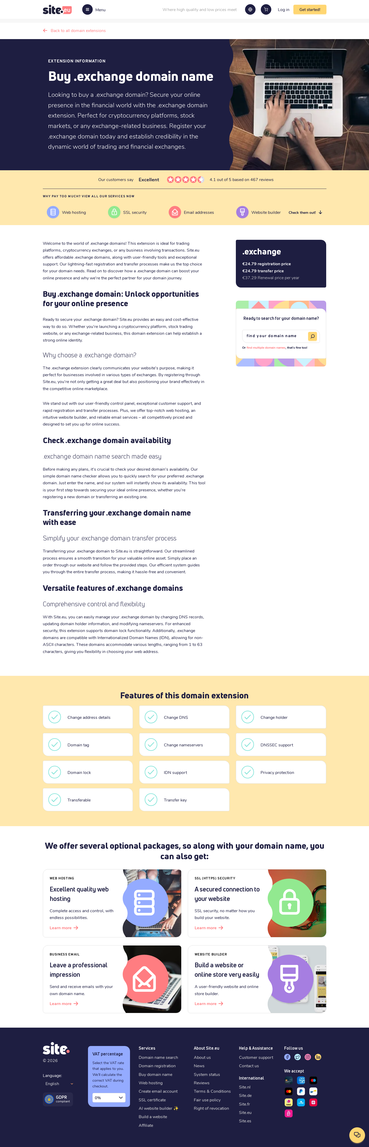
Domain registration (157, 1065)
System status (207, 1074)
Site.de (245, 1095)
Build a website (153, 1116)
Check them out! (302, 212)
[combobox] (109, 1097)
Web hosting (151, 1082)
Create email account (158, 1091)
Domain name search (158, 1057)
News (199, 1065)
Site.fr (244, 1104)
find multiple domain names (266, 347)
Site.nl (245, 1087)
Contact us (249, 1065)
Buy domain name (155, 1074)
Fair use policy (207, 1099)
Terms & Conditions (212, 1091)
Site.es (245, 1120)
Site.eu (245, 1112)
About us (202, 1057)
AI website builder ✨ (159, 1108)
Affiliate (146, 1125)
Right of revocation (211, 1108)
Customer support (256, 1057)
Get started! (309, 9)
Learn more (61, 927)
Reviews (202, 1082)
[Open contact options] (357, 1135)
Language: (52, 1075)
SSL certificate (152, 1099)
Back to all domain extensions (78, 30)
